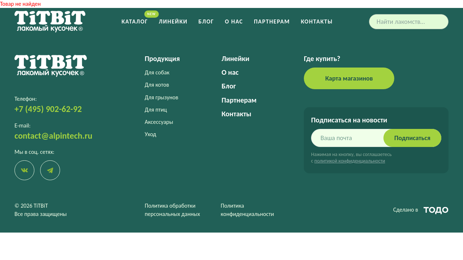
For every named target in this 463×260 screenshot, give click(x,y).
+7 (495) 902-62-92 (48, 109)
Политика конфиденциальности (247, 209)
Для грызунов (161, 97)
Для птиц (156, 109)
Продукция (162, 58)
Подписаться (412, 138)
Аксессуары (159, 121)
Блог (206, 21)
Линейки (173, 21)
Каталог (135, 21)
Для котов (157, 84)
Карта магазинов (349, 78)
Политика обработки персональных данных (172, 209)
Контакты (317, 21)
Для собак (157, 72)
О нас (234, 21)
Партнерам (272, 21)
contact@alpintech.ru (53, 135)
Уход (150, 134)
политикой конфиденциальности (349, 161)
